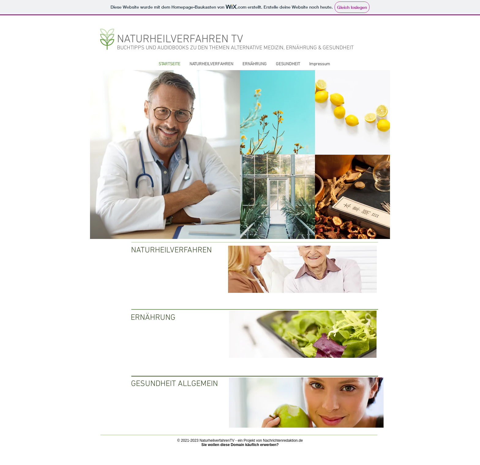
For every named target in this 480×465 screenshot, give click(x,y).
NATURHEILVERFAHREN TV (180, 39)
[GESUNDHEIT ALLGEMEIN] (174, 384)
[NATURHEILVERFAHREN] (171, 251)
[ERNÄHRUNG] (160, 318)
